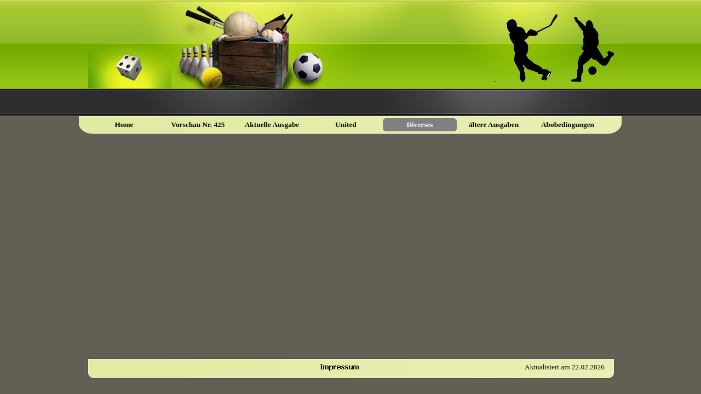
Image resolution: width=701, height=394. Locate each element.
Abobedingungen (567, 124)
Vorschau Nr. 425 (198, 124)
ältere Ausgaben (494, 124)
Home (123, 124)
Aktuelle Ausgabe (272, 124)
